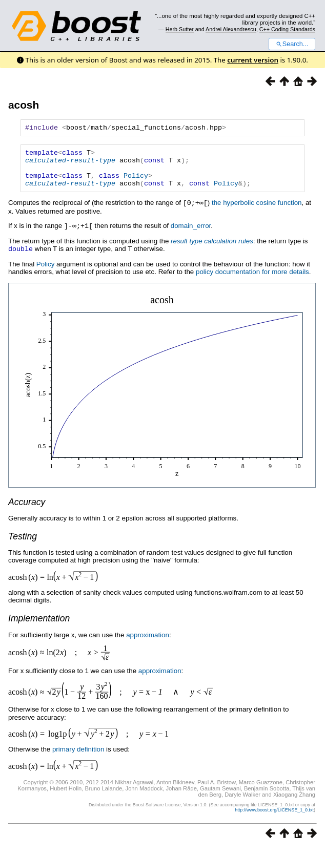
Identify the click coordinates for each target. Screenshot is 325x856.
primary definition (78, 757)
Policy (136, 182)
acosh (23, 105)
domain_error (191, 234)
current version (252, 60)
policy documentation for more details (252, 279)
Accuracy (26, 510)
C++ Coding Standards (287, 29)
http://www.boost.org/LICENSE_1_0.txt (274, 817)
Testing (22, 544)
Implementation (39, 626)
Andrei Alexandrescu (231, 29)
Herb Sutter (180, 29)
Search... (292, 44)
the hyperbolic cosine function (257, 212)
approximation (147, 642)
